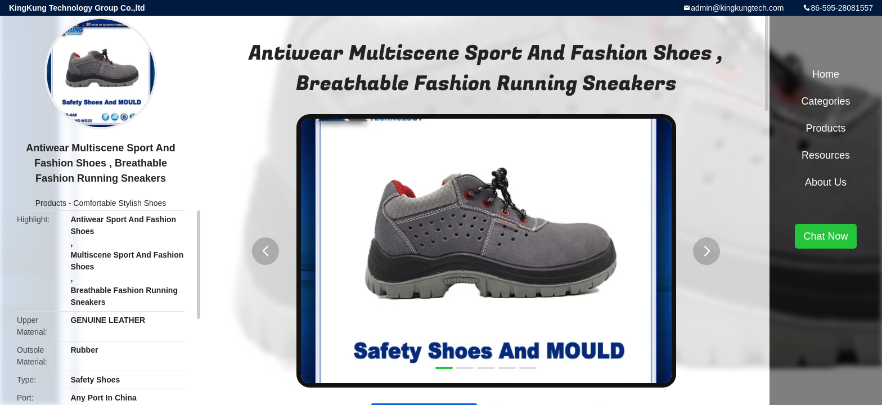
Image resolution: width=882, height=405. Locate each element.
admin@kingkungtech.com (737, 7)
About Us (826, 182)
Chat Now (825, 236)
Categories (825, 101)
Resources (826, 155)
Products (50, 203)
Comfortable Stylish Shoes (119, 203)
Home (825, 74)
